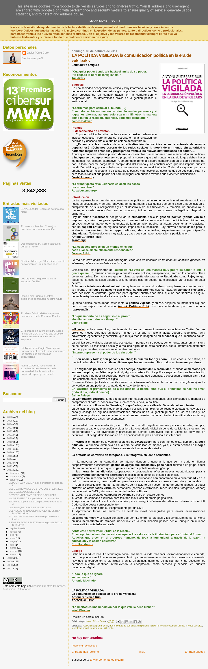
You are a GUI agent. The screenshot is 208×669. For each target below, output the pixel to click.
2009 (10, 561)
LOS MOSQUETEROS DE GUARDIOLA (30, 507)
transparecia (96, 628)
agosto (14, 531)
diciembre (15, 473)
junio (13, 538)
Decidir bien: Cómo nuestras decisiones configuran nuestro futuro (42, 297)
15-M (105, 625)
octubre (14, 479)
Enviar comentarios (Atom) (107, 659)
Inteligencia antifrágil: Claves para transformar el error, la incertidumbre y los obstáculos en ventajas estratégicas (43, 352)
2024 (10, 424)
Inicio (142, 651)
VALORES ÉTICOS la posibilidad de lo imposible (34, 498)
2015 (10, 455)
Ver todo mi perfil (32, 58)
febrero (14, 551)
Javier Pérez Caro (38, 52)
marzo (13, 547)
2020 (10, 438)
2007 (10, 568)
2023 (10, 427)
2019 (10, 441)
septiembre (16, 528)
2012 (10, 466)
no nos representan (167, 625)
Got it (115, 20)
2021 (10, 434)
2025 (10, 420)
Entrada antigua (195, 651)
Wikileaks (108, 628)
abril (12, 544)
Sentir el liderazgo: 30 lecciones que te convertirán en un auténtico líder (43, 262)
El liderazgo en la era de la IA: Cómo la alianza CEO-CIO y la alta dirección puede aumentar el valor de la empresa (42, 335)
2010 (10, 557)
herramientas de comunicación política (129, 625)
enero (13, 554)
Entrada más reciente (85, 651)
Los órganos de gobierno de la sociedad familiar (38, 280)
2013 (10, 462)
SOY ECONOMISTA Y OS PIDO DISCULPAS (32, 495)
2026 (10, 417)
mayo (13, 541)
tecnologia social (80, 628)
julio (12, 534)
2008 (10, 564)
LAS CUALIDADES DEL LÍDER (25, 492)
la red (153, 625)
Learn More (98, 20)
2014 (10, 459)
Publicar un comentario (84, 645)
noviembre (16, 476)
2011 (10, 469)
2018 (10, 445)
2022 (10, 431)
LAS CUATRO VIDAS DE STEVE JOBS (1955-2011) (36, 488)
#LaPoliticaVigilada (92, 625)
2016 (10, 452)
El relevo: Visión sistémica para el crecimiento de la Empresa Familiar (41, 315)
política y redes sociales (190, 625)
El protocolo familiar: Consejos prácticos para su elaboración (38, 227)
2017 (10, 448)
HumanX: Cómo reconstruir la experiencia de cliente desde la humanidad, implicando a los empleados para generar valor (38, 369)
